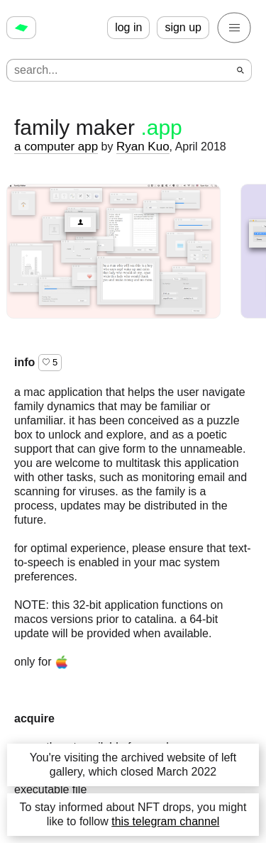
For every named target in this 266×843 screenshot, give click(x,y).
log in (128, 27)
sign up (183, 27)
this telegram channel (165, 821)
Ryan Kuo (143, 146)
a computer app (56, 146)
